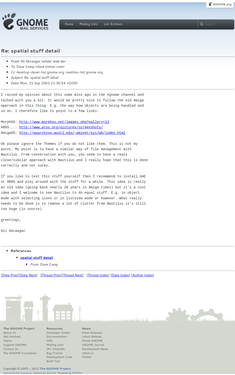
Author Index (142, 275)
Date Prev (10, 275)
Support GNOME (15, 345)
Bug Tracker (54, 353)
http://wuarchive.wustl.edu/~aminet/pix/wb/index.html (72, 133)
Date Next (28, 275)
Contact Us (10, 349)
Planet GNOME (92, 341)
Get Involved (11, 337)
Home (69, 24)
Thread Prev (51, 275)
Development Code (59, 357)
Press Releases (92, 333)
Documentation (56, 337)
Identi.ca (88, 353)
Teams (7, 341)
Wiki (49, 341)
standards (26, 373)
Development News (95, 349)
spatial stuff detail (36, 257)
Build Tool (53, 361)
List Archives (113, 24)
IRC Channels (55, 349)
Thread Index (98, 275)
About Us (9, 333)
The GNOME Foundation (20, 353)
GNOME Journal (93, 345)
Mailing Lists (88, 24)
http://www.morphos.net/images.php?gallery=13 (64, 122)
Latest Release (92, 337)
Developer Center (58, 333)
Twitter (87, 357)
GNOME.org (222, 4)
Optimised (9, 373)
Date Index (120, 275)
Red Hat (51, 373)
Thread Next (72, 275)
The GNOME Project (19, 329)
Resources (54, 329)
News (86, 329)
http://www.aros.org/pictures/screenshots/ (61, 127)
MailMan (77, 373)
